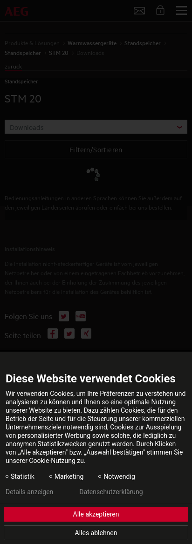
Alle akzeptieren (96, 514)
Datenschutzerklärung (111, 492)
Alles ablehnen (96, 533)
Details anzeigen (29, 492)
